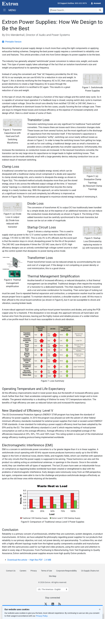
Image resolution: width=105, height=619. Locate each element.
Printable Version (11, 41)
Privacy (34, 571)
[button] (96, 3)
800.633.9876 (81, 3)
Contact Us (10, 571)
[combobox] (76, 10)
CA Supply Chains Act (90, 571)
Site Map (52, 576)
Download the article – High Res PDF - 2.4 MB (29, 560)
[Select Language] (52, 589)
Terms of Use (46, 571)
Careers (23, 571)
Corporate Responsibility (66, 571)
